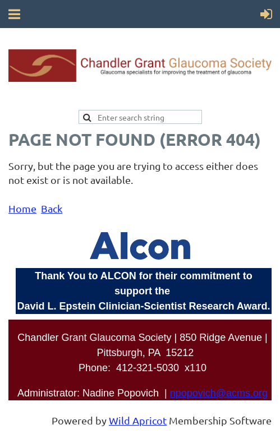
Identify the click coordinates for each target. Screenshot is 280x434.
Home (22, 208)
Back (51, 208)
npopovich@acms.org (219, 393)
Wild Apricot (138, 420)
